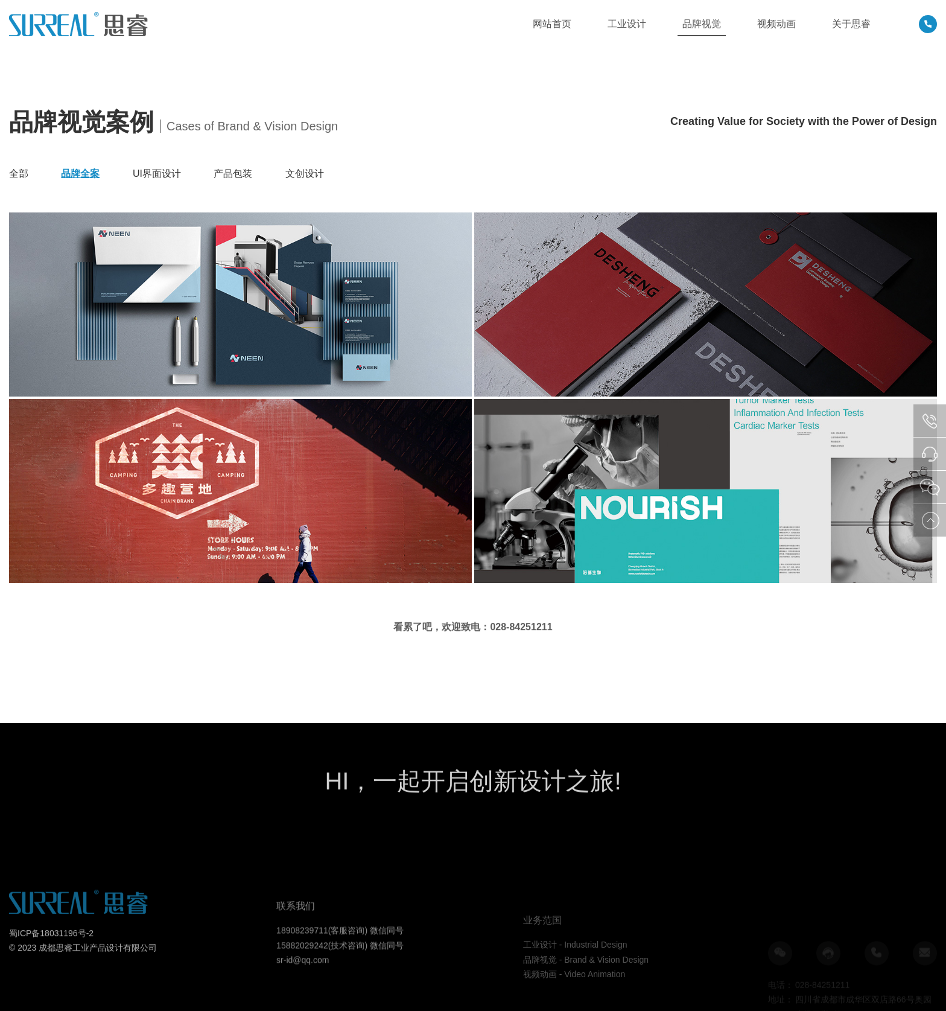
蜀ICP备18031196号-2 (51, 963)
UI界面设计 (157, 173)
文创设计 (304, 173)
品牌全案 (80, 173)
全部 (18, 173)
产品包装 (233, 173)
